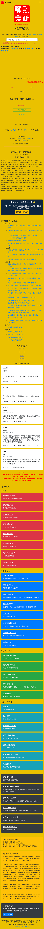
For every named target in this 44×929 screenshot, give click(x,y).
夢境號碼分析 (8, 515)
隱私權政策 (25, 926)
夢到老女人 (22, 348)
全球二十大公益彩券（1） (15, 334)
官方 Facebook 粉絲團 (11, 787)
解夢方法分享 (32, 34)
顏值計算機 (7, 764)
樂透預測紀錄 (8, 684)
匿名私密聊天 (8, 585)
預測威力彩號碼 (9, 665)
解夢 (12, 87)
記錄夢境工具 (8, 543)
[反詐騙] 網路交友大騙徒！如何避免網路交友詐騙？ (23, 315)
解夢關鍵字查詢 (9, 495)
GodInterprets (5, 50)
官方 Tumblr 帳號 (9, 808)
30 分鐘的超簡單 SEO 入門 (16, 318)
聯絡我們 (18, 926)
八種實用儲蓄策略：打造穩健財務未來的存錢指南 (22, 235)
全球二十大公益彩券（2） (15, 332)
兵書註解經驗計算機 (10, 754)
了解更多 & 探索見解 (22, 212)
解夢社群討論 (8, 534)
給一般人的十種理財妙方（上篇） (18, 240)
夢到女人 (22, 352)
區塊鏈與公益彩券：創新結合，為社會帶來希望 (22, 259)
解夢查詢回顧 (8, 505)
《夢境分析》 (27, 130)
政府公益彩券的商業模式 (15, 337)
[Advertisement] (22, 64)
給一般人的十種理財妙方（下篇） (18, 238)
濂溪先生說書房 (9, 575)
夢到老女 (22, 358)
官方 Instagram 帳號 (10, 817)
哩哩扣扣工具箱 (9, 735)
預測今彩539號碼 (9, 655)
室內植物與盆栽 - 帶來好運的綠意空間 (19, 303)
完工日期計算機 (9, 745)
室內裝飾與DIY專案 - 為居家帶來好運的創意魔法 (22, 297)
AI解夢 (22, 92)
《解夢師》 (13, 130)
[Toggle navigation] (40, 2)
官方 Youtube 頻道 (10, 827)
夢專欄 (5, 707)
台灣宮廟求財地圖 (9, 623)
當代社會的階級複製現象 (15, 327)
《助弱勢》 (28, 138)
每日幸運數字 (22, 110)
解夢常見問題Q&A (9, 726)
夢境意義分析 (8, 524)
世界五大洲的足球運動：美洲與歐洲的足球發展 (22, 283)
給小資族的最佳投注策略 (15, 340)
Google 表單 (14, 48)
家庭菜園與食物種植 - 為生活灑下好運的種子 (21, 300)
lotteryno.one (29, 48)
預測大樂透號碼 (9, 674)
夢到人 (22, 355)
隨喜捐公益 (7, 642)
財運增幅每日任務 (22, 24)
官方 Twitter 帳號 (9, 798)
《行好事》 (18, 138)
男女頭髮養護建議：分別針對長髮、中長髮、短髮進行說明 (25, 285)
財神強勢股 (7, 694)
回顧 (31, 87)
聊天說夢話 (22, 114)
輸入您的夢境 (8, 915)
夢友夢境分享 (8, 562)
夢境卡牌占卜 (22, 105)
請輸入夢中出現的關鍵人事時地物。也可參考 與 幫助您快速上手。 (22, 35)
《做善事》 (23, 140)
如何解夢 (6, 716)
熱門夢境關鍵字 (9, 553)
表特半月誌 (7, 614)
